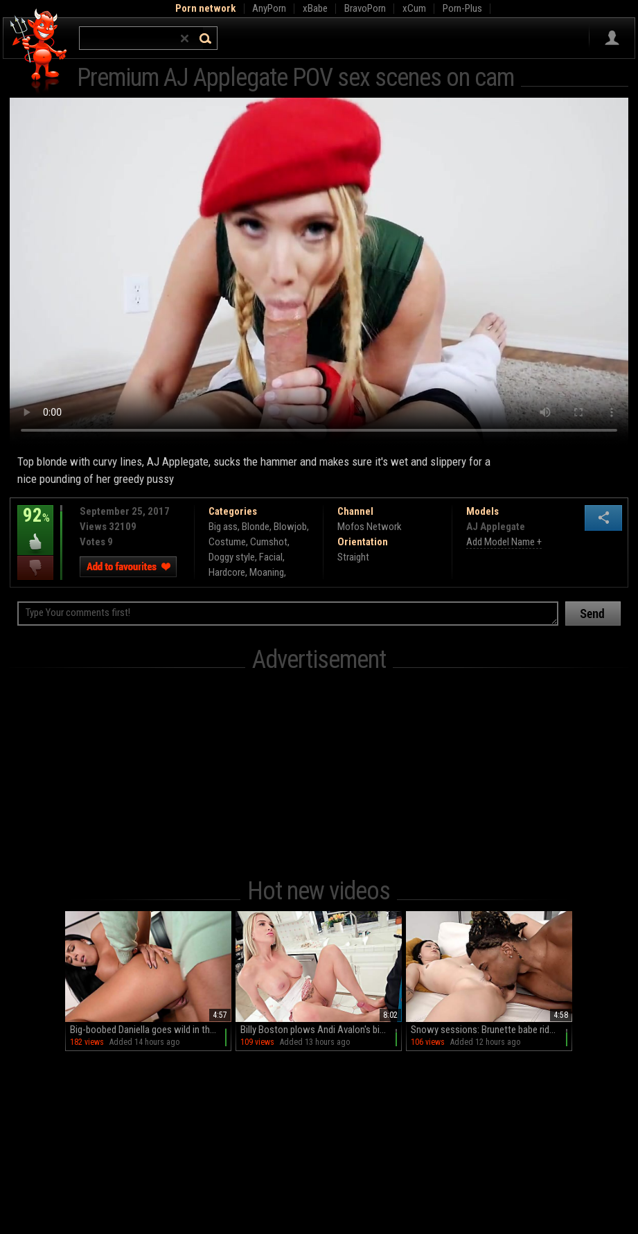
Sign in (612, 38)
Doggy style (232, 557)
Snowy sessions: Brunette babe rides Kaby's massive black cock (491, 1029)
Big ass (223, 526)
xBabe (315, 8)
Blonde (255, 526)
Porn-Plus (462, 8)
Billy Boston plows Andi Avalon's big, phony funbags (321, 1029)
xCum (414, 8)
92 (35, 525)
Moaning (266, 572)
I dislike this (35, 568)
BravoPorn (365, 8)
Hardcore (227, 572)
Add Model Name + (504, 542)
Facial (271, 557)
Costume (227, 542)
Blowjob (290, 526)
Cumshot (268, 542)
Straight (353, 557)
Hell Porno (39, 51)
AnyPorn (269, 8)
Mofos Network (369, 526)
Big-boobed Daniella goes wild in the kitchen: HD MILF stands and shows (150, 1029)
